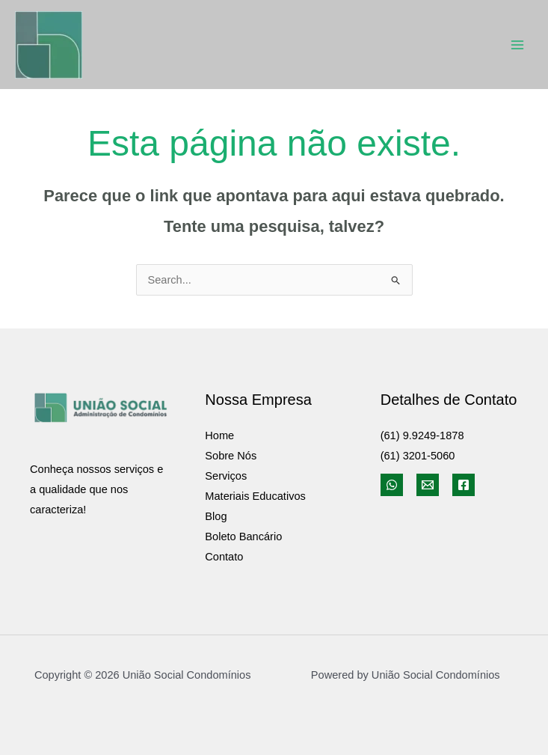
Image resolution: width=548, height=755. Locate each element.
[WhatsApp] (392, 485)
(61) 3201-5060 (418, 456)
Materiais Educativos (255, 496)
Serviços (226, 476)
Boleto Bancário (243, 536)
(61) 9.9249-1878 (422, 435)
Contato (224, 557)
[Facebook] (463, 485)
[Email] (427, 485)
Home (219, 435)
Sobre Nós (230, 456)
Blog (216, 516)
